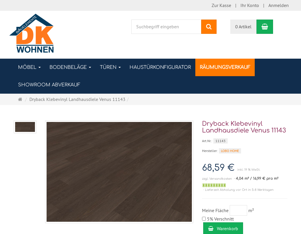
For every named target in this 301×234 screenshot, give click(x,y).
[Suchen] (209, 27)
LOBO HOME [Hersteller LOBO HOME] (230, 151)
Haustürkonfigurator (160, 67)
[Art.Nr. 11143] (244, 140)
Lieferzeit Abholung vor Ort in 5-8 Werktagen (239, 189)
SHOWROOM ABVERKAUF (49, 85)
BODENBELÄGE (70, 67)
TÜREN (110, 67)
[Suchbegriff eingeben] (166, 27)
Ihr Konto (249, 5)
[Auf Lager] (214, 185)
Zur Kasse (221, 5)
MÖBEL (29, 67)
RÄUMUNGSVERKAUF (225, 67)
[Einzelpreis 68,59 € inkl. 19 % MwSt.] (244, 168)
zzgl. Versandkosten (217, 178)
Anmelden (278, 5)
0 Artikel (243, 26)
